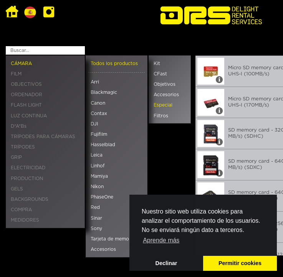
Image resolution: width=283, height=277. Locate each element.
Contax (99, 113)
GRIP (16, 157)
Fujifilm (99, 134)
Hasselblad (103, 144)
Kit (157, 63)
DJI (94, 124)
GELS (17, 189)
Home (12, 12)
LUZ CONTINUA (29, 115)
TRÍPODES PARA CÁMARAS (43, 136)
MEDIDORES (25, 220)
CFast (160, 74)
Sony (96, 228)
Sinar (96, 218)
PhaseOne (102, 197)
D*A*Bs (18, 126)
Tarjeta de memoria (113, 239)
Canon (98, 103)
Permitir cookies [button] (239, 263)
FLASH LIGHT (26, 105)
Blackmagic (104, 92)
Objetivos (164, 84)
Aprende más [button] (161, 240)
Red (95, 207)
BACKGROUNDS (29, 199)
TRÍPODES (23, 147)
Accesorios (103, 249)
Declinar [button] (166, 263)
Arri (95, 82)
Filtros (161, 115)
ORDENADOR (26, 94)
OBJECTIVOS (26, 84)
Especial (163, 105)
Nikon (97, 186)
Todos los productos (114, 63)
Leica (97, 155)
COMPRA (21, 209)
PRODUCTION (27, 178)
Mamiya (99, 176)
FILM (16, 74)
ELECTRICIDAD (28, 167)
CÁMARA (21, 63)
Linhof (97, 166)
